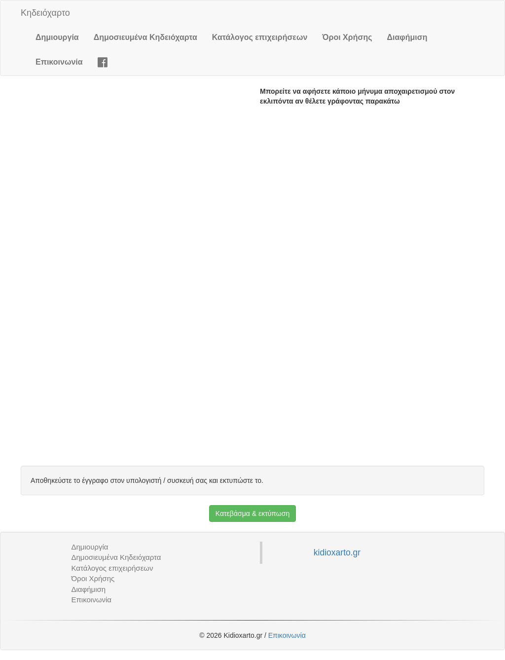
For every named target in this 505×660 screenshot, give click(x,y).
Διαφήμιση (407, 37)
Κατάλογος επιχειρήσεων (260, 37)
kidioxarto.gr (337, 552)
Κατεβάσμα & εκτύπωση (252, 513)
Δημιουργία (57, 37)
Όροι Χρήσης (347, 37)
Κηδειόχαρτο (45, 13)
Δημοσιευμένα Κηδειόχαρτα (145, 37)
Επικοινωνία (59, 62)
